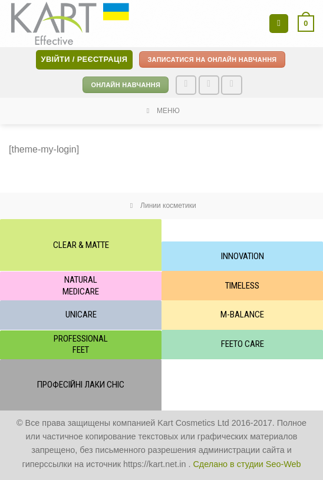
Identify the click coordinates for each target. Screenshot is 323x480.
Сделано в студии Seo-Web (247, 464)
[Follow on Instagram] (209, 85)
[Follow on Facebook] (186, 85)
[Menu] (278, 24)
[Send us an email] (231, 85)
